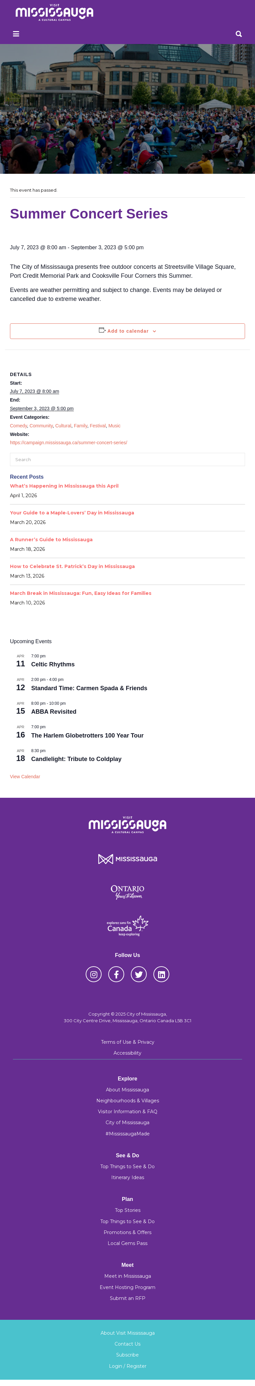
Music (114, 425)
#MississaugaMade (128, 1134)
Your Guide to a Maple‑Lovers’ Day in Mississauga (72, 513)
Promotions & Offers (127, 1232)
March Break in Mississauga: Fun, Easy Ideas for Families (80, 593)
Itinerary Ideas (127, 1177)
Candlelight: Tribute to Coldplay (76, 759)
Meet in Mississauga (127, 1276)
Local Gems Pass (127, 1243)
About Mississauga (127, 1090)
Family (80, 425)
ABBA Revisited (53, 711)
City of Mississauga (127, 1122)
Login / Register (127, 1366)
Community (41, 425)
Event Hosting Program (127, 1287)
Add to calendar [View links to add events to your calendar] (128, 331)
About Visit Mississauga (128, 1333)
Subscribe (127, 1355)
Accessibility (127, 1053)
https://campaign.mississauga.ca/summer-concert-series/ (68, 442)
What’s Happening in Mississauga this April (64, 486)
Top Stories (127, 1210)
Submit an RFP (127, 1298)
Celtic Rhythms (53, 664)
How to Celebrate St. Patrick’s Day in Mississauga (72, 566)
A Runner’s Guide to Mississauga (51, 540)
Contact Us (127, 1344)
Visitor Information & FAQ (127, 1112)
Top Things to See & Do (127, 1167)
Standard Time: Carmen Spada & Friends (89, 688)
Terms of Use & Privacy (127, 1042)
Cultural (63, 425)
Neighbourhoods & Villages (127, 1101)
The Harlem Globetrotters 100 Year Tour (87, 735)
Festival (98, 425)
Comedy (18, 425)
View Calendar (25, 776)
